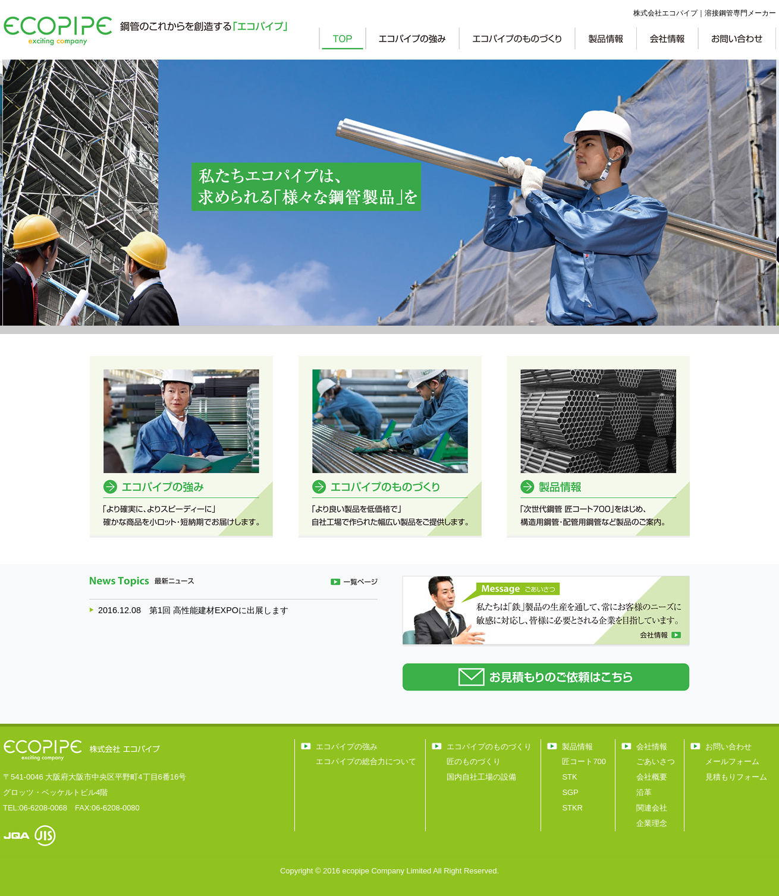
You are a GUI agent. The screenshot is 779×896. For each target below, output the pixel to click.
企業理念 (651, 823)
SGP (570, 792)
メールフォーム (732, 761)
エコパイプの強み (347, 746)
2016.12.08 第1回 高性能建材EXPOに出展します (193, 610)
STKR (572, 807)
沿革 (644, 792)
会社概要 (651, 776)
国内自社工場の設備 (481, 776)
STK (569, 776)
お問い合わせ (728, 746)
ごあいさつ (655, 761)
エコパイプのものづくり (489, 746)
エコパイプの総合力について (366, 761)
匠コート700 (584, 761)
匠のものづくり (474, 761)
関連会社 (651, 807)
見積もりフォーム (736, 776)
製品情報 (577, 746)
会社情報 (651, 746)
